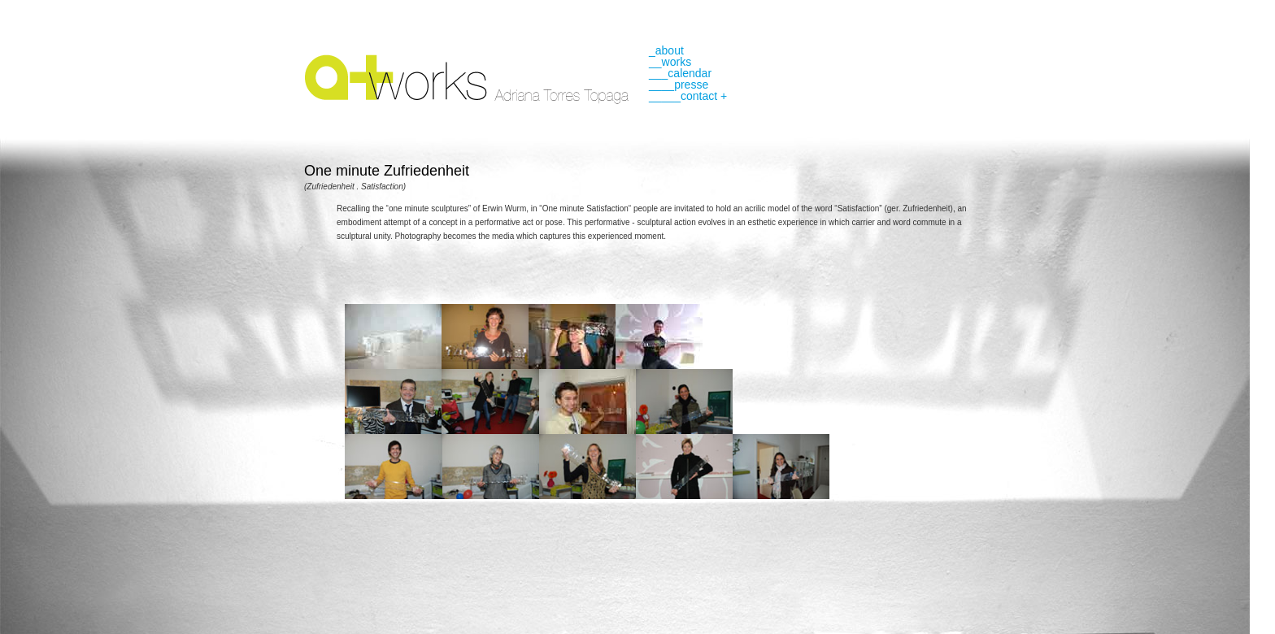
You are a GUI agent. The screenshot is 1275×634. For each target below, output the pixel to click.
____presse (678, 84)
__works (670, 61)
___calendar (680, 73)
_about (666, 50)
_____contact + (688, 95)
